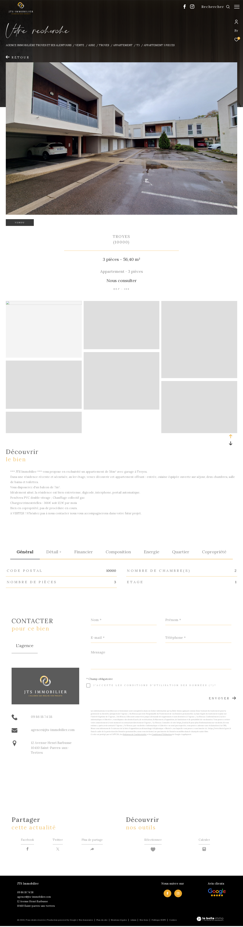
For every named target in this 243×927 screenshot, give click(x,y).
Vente (79, 45)
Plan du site (102, 921)
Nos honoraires (86, 921)
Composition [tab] (118, 551)
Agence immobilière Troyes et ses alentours (38, 45)
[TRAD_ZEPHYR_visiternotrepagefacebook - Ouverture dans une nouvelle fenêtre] (183, 7)
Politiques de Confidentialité (135, 734)
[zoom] (44, 304)
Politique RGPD (159, 921)
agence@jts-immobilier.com (53, 730)
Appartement (123, 45)
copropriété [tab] (214, 551)
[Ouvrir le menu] (237, 7)
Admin (133, 921)
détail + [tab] (53, 551)
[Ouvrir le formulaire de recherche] (214, 7)
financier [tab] (83, 551)
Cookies (173, 921)
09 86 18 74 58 (41, 717)
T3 (138, 45)
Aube (91, 45)
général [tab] (25, 551)
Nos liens (144, 921)
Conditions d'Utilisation (162, 734)
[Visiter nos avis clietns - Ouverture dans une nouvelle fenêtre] (217, 893)
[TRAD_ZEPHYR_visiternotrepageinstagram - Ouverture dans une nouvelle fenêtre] (190, 7)
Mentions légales (119, 921)
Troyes (104, 45)
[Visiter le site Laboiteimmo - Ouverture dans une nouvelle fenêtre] (210, 920)
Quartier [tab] (180, 551)
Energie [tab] (151, 551)
